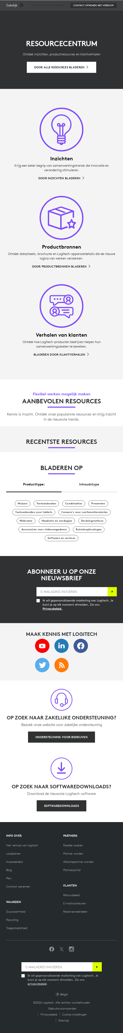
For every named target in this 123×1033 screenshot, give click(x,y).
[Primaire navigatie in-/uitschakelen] (118, 5)
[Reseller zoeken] (73, 845)
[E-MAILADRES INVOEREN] (72, 591)
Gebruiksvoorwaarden (62, 1008)
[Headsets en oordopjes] (57, 521)
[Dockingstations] (92, 521)
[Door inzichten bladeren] (61, 178)
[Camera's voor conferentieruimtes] (84, 512)
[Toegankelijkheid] (16, 928)
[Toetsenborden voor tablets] (33, 512)
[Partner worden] (73, 853)
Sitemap (63, 1020)
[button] (15, 15)
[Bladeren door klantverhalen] (62, 354)
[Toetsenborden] (46, 503)
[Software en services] (61, 538)
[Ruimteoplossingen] (88, 529)
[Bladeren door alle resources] (61, 67)
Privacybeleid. (52, 609)
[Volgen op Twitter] (61, 949)
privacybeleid (37, 984)
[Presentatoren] (98, 503)
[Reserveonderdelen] (75, 911)
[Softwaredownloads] (61, 805)
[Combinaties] (73, 503)
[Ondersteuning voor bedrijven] (61, 737)
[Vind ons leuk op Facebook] (51, 949)
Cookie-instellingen (74, 1014)
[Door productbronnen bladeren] (61, 266)
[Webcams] (26, 521)
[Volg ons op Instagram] (71, 949)
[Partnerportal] (72, 870)
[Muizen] (22, 503)
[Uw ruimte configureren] (49, 15)
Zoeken (94, 5)
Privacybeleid (49, 1014)
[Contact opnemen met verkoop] (93, 15)
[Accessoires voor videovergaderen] (44, 529)
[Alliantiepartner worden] (78, 862)
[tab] (34, 483)
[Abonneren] (112, 591)
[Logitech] (27, 5)
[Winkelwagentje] (107, 5)
